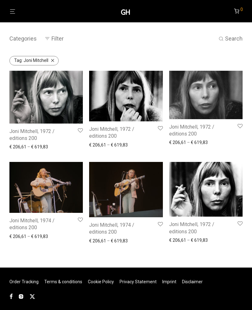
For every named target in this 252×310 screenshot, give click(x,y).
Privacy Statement (138, 281)
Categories (23, 38)
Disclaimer (192, 281)
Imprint (169, 281)
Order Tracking (24, 281)
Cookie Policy (101, 281)
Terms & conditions (63, 281)
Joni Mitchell (31, 60)
